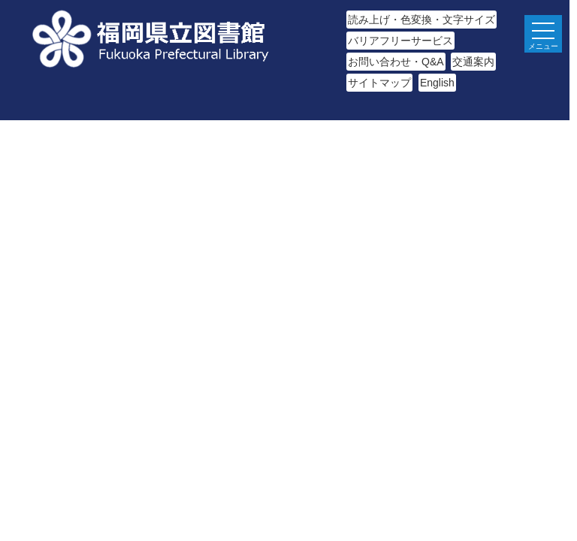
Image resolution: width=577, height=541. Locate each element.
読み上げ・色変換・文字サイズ (421, 20)
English (437, 83)
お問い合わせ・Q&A (396, 62)
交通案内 (473, 62)
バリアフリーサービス (400, 41)
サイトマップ (379, 83)
